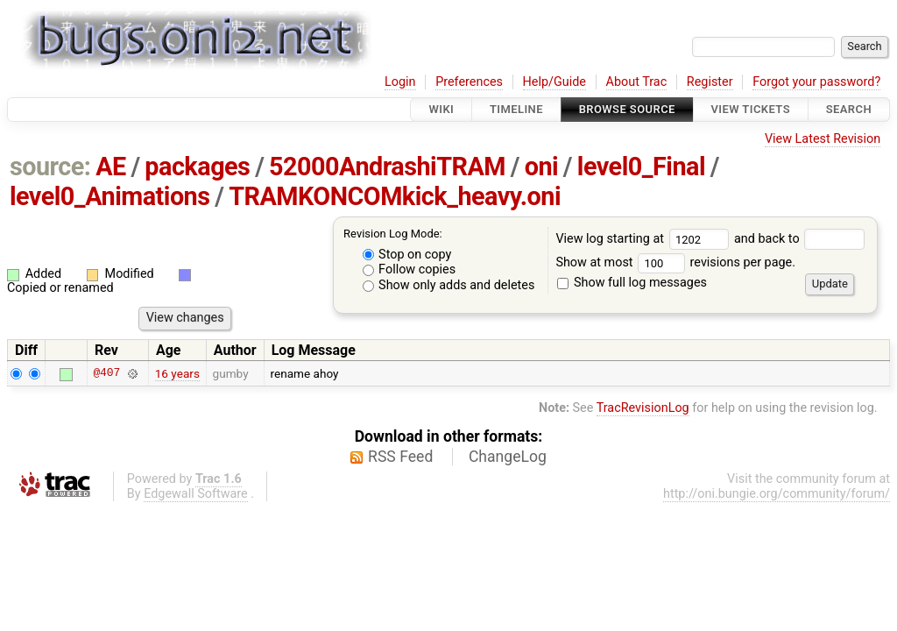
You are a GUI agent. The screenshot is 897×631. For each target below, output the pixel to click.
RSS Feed (400, 456)
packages (197, 166)
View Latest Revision (822, 138)
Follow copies (409, 269)
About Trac (636, 81)
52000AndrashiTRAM (387, 166)
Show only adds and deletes (449, 285)
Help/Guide (554, 81)
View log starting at (644, 238)
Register (710, 81)
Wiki (441, 109)
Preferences (469, 81)
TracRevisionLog (643, 408)
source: (50, 166)
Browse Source (627, 109)
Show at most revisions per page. (675, 262)
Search (849, 109)
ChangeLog (508, 456)
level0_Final (641, 166)
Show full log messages (632, 282)
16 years (177, 373)
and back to (799, 238)
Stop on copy (407, 254)
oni (541, 166)
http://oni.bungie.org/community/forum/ (776, 493)
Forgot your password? (816, 81)
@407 (106, 373)
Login (400, 81)
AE (110, 166)
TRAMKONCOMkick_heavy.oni (395, 196)
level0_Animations (110, 196)
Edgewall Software (196, 493)
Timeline (516, 109)
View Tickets (750, 109)
